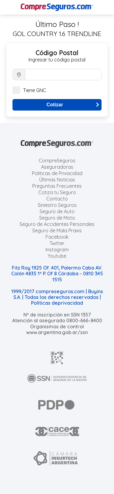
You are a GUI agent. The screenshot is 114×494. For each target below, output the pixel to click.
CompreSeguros (57, 160)
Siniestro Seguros (57, 205)
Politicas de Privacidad (57, 173)
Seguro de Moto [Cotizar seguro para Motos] (57, 217)
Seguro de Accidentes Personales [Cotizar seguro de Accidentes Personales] (57, 224)
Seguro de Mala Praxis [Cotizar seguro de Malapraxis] (57, 230)
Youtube (57, 256)
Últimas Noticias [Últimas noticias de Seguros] (57, 179)
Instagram (57, 249)
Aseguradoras (57, 166)
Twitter (57, 243)
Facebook (57, 236)
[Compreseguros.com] (57, 7)
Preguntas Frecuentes (57, 186)
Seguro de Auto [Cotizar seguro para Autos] (57, 211)
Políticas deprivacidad (57, 303)
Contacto (57, 198)
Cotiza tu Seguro (57, 192)
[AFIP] (57, 357)
